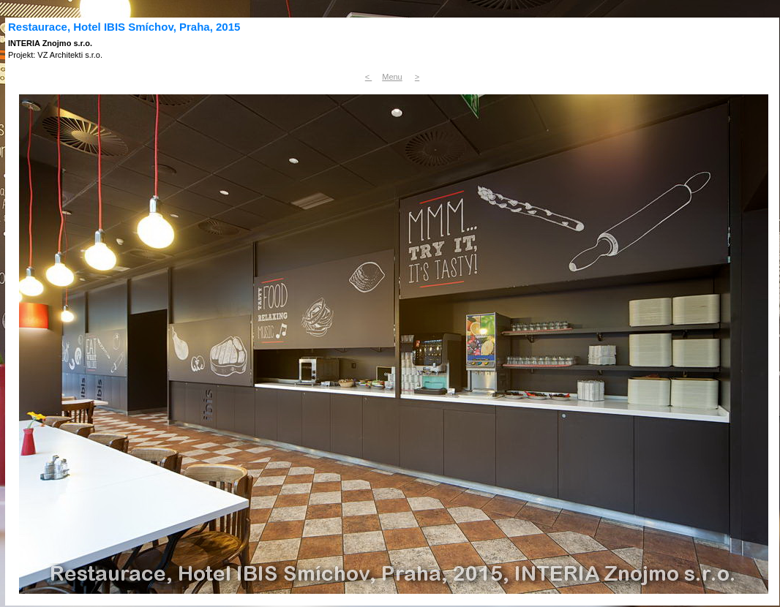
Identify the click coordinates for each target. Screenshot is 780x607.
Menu (392, 76)
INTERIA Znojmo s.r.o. (50, 43)
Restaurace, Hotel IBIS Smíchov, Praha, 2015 (124, 26)
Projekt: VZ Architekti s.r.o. (55, 54)
